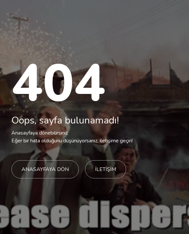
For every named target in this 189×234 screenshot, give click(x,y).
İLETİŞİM (105, 169)
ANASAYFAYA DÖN (45, 169)
